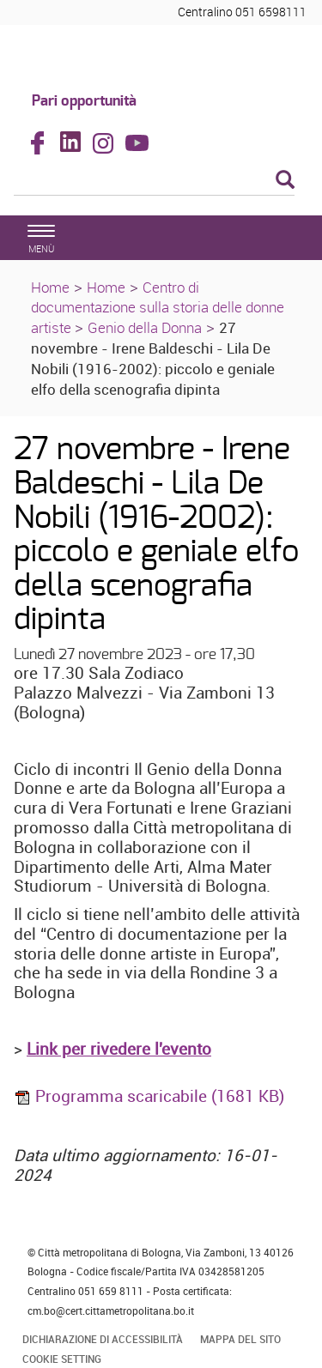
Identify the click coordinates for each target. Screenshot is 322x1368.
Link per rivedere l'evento (119, 1049)
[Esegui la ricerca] (285, 180)
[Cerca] (154, 181)
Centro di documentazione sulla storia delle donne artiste (157, 307)
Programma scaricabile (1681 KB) (149, 1096)
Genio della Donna (145, 327)
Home (50, 287)
